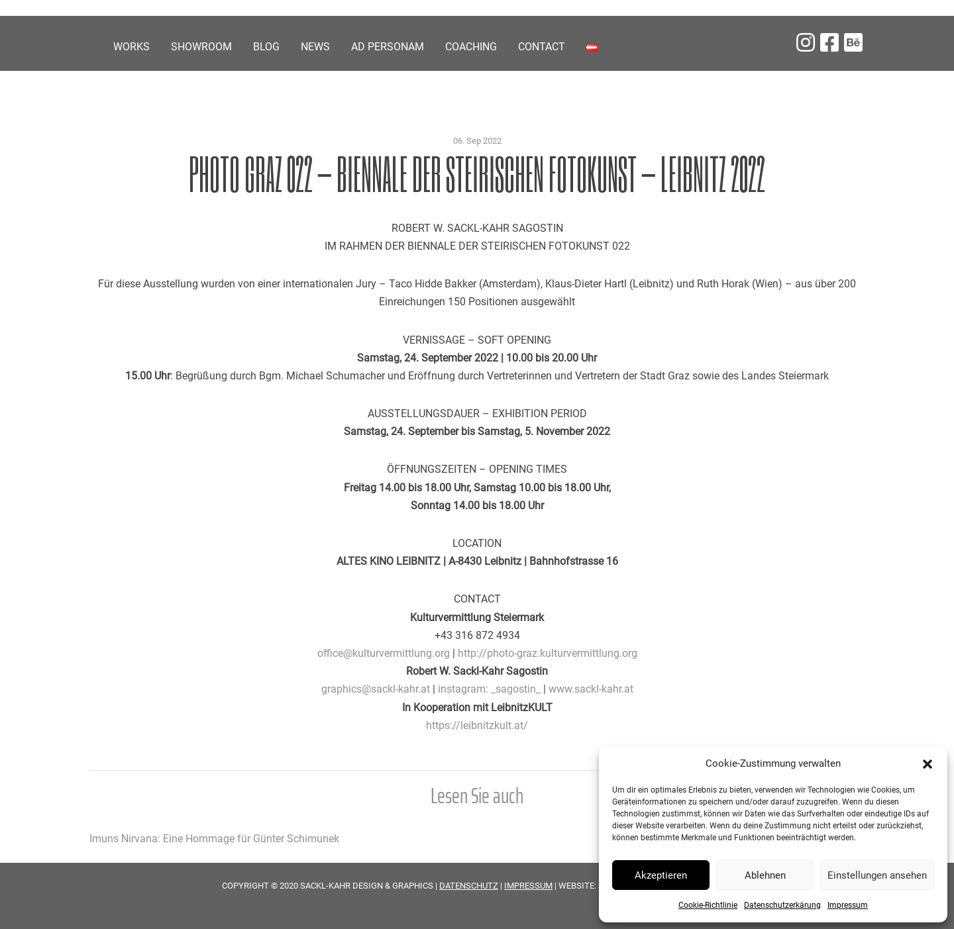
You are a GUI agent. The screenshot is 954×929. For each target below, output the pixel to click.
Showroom (201, 46)
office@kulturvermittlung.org (383, 653)
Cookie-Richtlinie (707, 905)
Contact (541, 46)
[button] (927, 763)
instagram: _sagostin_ (489, 689)
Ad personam (387, 46)
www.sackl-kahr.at (591, 689)
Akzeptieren (661, 875)
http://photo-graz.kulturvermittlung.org (547, 653)
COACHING (471, 46)
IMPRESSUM (528, 886)
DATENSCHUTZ (468, 886)
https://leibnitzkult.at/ (477, 725)
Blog (266, 46)
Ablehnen (765, 875)
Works (131, 46)
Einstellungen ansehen (877, 875)
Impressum (847, 905)
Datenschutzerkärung (782, 905)
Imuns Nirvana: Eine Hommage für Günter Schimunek (214, 838)
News (315, 46)
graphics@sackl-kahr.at (375, 689)
